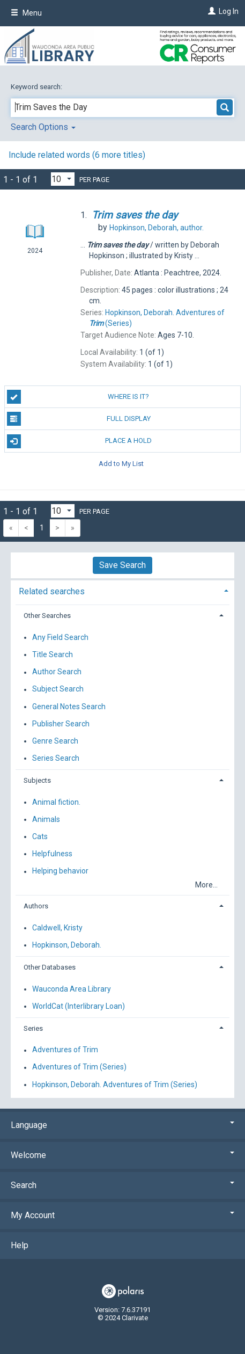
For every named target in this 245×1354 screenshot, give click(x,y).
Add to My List (121, 464)
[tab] (122, 590)
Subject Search (58, 689)
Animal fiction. (56, 802)
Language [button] (122, 1125)
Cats (40, 836)
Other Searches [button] (47, 616)
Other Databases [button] (50, 967)
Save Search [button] (122, 565)
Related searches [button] (52, 591)
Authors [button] (36, 906)
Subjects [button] (37, 780)
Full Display (79, 419)
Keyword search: (37, 87)
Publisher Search (61, 723)
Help (19, 1245)
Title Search (52, 654)
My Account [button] (122, 1215)
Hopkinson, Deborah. (66, 945)
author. (156, 227)
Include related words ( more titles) (77, 155)
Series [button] (33, 1028)
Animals (46, 819)
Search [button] (122, 1185)
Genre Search (55, 741)
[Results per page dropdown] (63, 179)
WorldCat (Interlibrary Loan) (78, 1006)
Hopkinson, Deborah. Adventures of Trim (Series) (114, 1084)
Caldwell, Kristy (57, 927)
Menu (26, 13)
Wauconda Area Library (71, 989)
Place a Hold (79, 441)
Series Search (55, 758)
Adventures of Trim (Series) (79, 1067)
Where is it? (78, 397)
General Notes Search (69, 706)
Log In (229, 11)
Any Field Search (60, 637)
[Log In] (210, 11)
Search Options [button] (43, 127)
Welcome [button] (122, 1155)
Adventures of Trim (65, 1050)
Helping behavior (60, 871)
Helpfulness (52, 853)
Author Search (56, 672)
